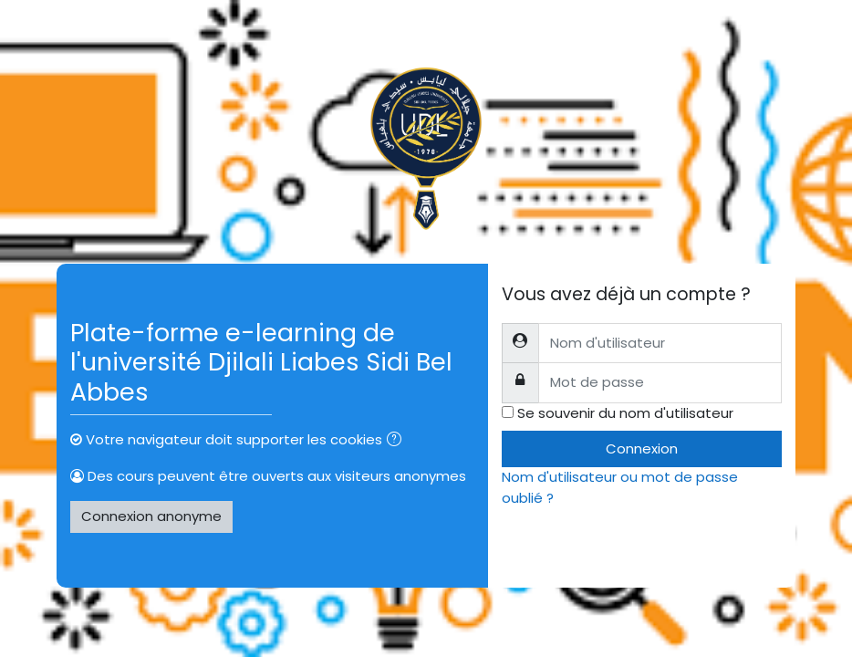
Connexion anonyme (151, 516)
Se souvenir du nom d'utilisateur (625, 412)
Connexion (642, 448)
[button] (398, 441)
